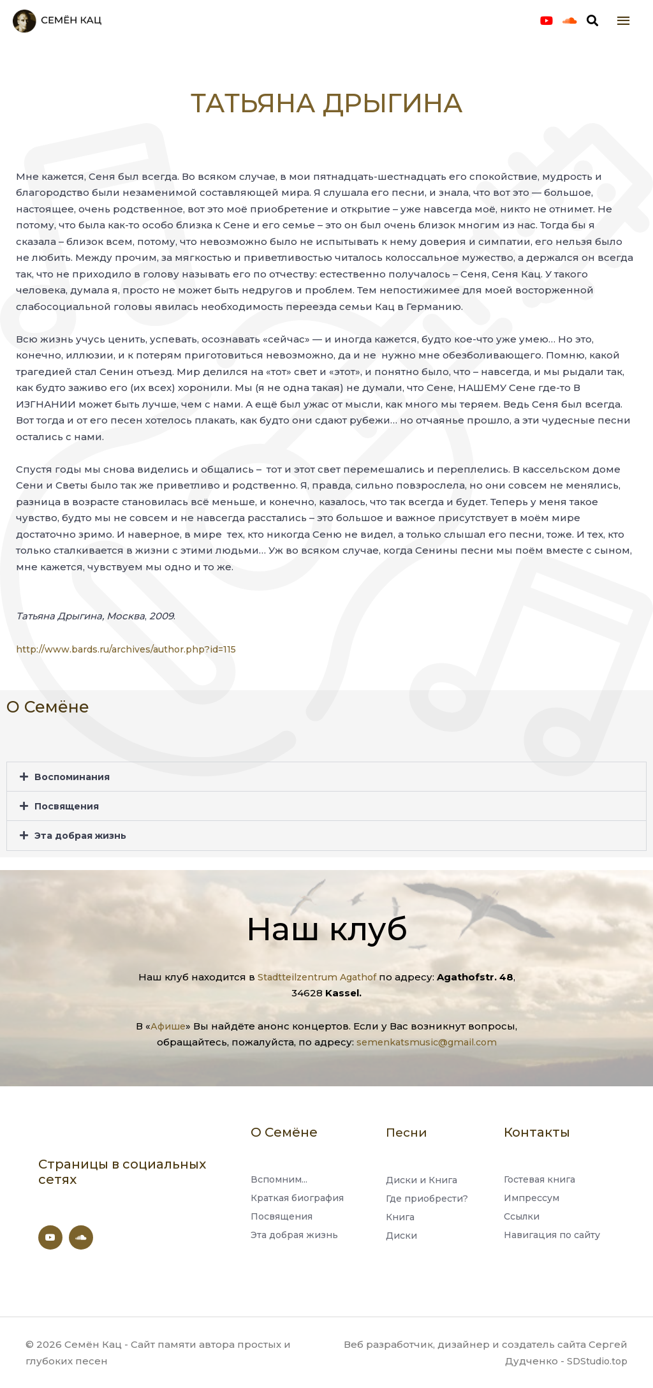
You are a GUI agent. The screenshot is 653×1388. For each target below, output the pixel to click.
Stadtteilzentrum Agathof (317, 977)
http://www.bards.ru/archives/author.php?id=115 (133, 662)
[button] (326, 790)
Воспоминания (74, 790)
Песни (408, 1132)
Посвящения (68, 819)
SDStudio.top (594, 1361)
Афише (168, 1026)
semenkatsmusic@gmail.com (427, 1043)
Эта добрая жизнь (83, 849)
